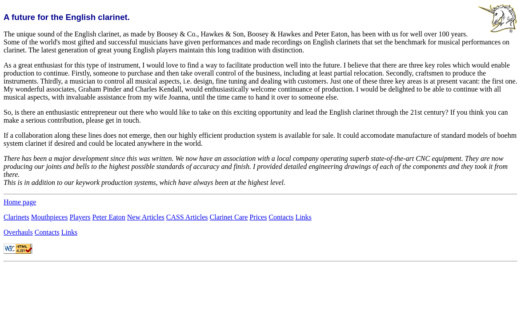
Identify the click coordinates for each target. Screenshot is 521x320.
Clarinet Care (229, 217)
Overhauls (18, 232)
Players (79, 217)
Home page (20, 202)
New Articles (145, 217)
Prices (258, 217)
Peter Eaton (108, 217)
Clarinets (16, 217)
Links (303, 217)
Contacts (281, 217)
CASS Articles (187, 217)
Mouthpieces (49, 217)
